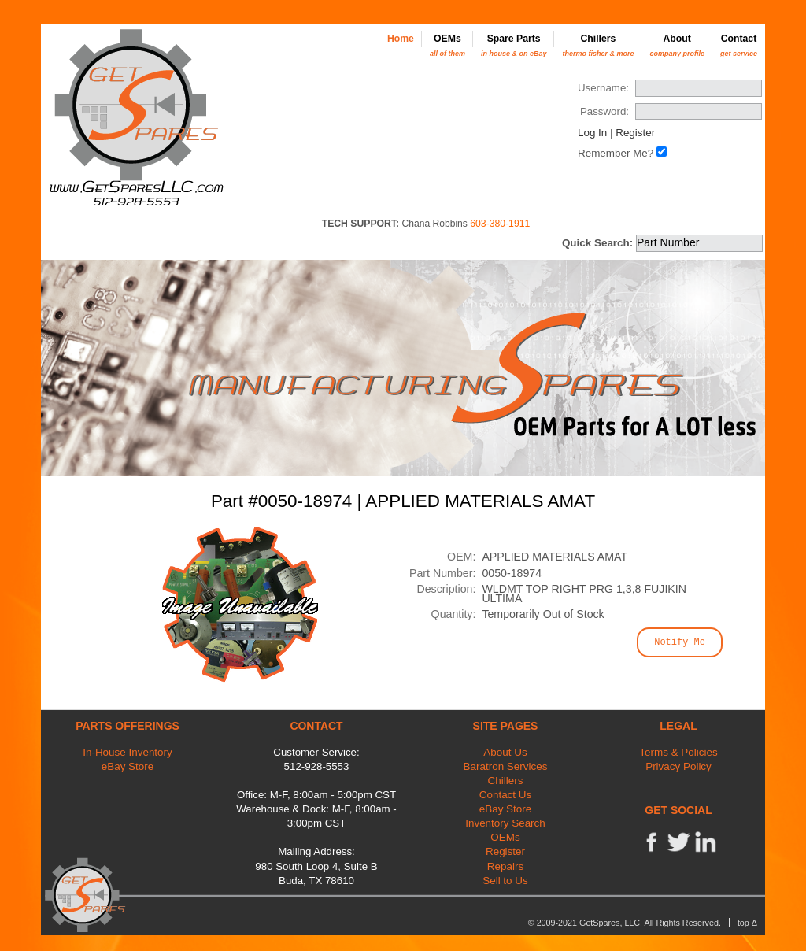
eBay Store (127, 766)
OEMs (447, 45)
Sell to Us (505, 880)
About (676, 45)
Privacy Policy (678, 766)
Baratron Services (506, 766)
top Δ (747, 922)
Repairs (505, 866)
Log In (592, 133)
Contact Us (505, 795)
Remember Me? (615, 153)
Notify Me (679, 642)
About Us (505, 752)
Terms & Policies (678, 752)
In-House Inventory (127, 752)
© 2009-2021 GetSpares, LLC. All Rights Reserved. (624, 922)
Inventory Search (505, 823)
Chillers (598, 45)
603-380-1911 (500, 223)
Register (635, 133)
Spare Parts (514, 45)
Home (400, 38)
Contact (738, 45)
